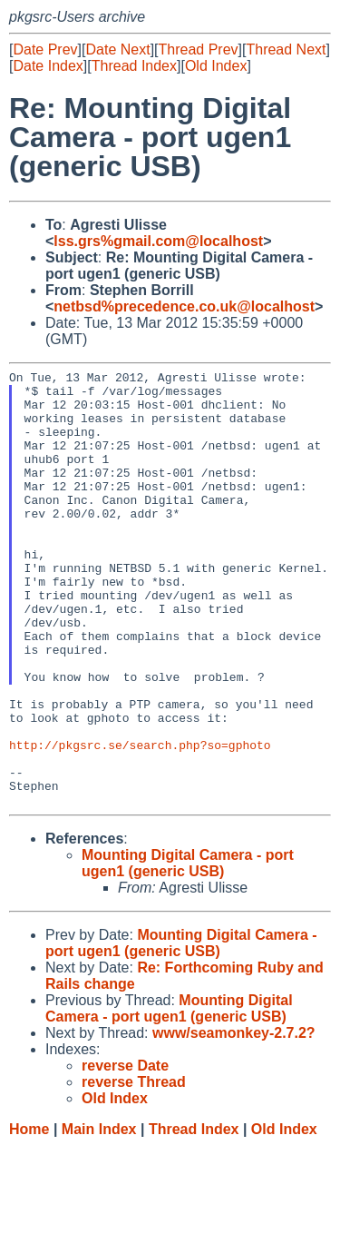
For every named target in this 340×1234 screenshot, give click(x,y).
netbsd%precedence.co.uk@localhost (184, 306)
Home (29, 1216)
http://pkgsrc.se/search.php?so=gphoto (140, 821)
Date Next (117, 49)
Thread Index (134, 66)
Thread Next (285, 49)
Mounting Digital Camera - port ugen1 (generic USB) (188, 950)
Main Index (99, 1216)
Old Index (216, 66)
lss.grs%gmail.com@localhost (158, 241)
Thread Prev (198, 49)
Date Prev (45, 49)
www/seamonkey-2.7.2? (234, 1120)
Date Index (48, 66)
